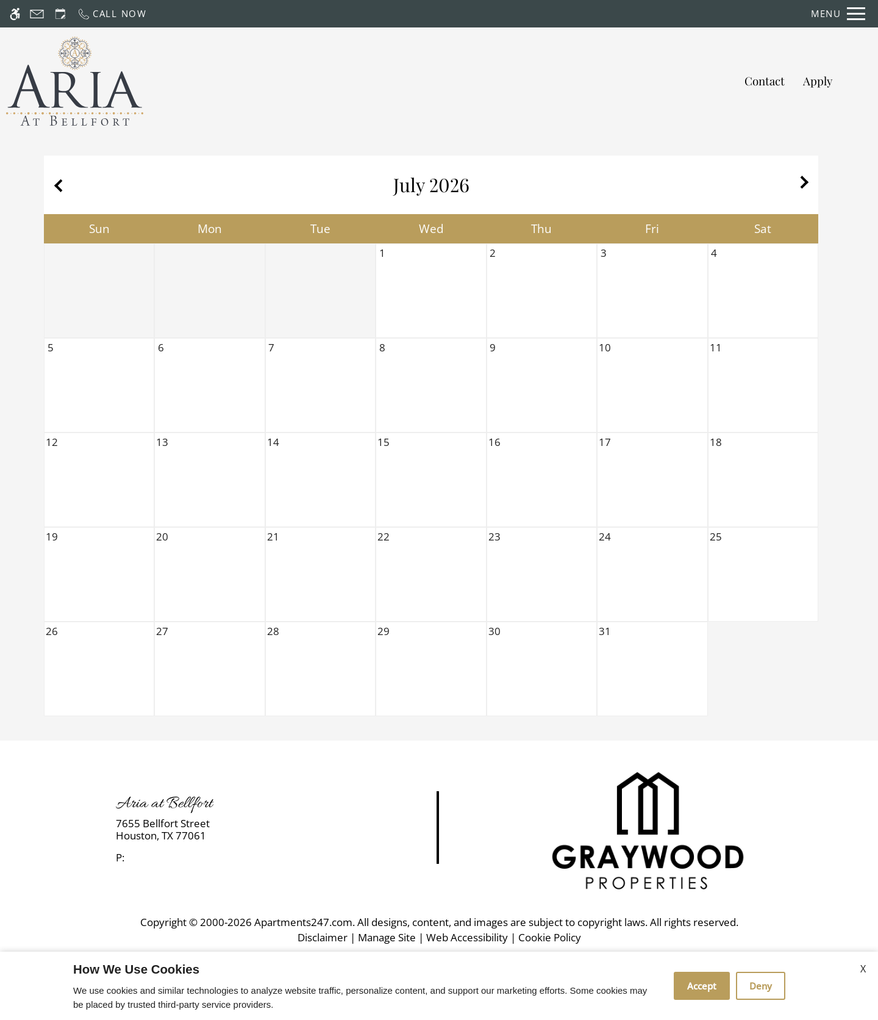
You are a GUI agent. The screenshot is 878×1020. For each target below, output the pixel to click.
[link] (220, 829)
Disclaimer (323, 937)
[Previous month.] (56, 185)
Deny (760, 986)
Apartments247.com (303, 922)
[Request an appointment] (60, 13)
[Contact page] (37, 13)
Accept (701, 986)
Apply (817, 80)
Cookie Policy (549, 937)
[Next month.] (806, 185)
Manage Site (387, 937)
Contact (764, 80)
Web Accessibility (467, 937)
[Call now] (112, 13)
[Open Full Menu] (838, 13)
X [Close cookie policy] (863, 968)
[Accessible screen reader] (15, 13)
